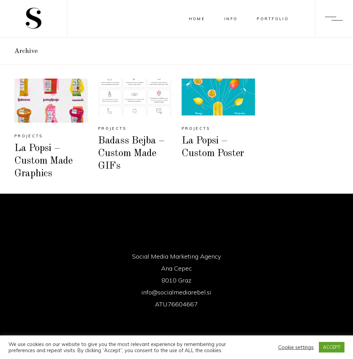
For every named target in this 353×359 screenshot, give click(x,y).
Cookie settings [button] (296, 347)
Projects (28, 136)
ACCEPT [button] (331, 347)
